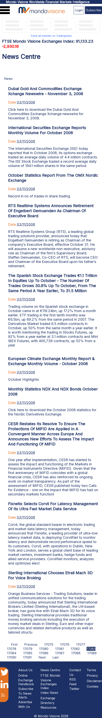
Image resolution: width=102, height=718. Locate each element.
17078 (11, 649)
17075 (48, 644)
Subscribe (93, 10)
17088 (75, 653)
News (8, 79)
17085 (27, 653)
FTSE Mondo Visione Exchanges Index (50, 682)
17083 (91, 649)
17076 (64, 644)
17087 (59, 653)
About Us (25, 670)
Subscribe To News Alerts (25, 693)
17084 (11, 653)
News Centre (50, 670)
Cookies (92, 686)
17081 (59, 649)
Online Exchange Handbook (26, 680)
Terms (91, 670)
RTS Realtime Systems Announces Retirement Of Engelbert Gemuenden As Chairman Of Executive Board (51, 210)
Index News (49, 693)
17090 (11, 657)
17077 (80, 644)
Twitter (74, 689)
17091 (27, 657)
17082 (75, 649)
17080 (43, 649)
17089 (92, 653)
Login (79, 10)
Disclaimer (94, 681)
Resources (48, 707)
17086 (43, 653)
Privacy (92, 675)
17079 (27, 649)
